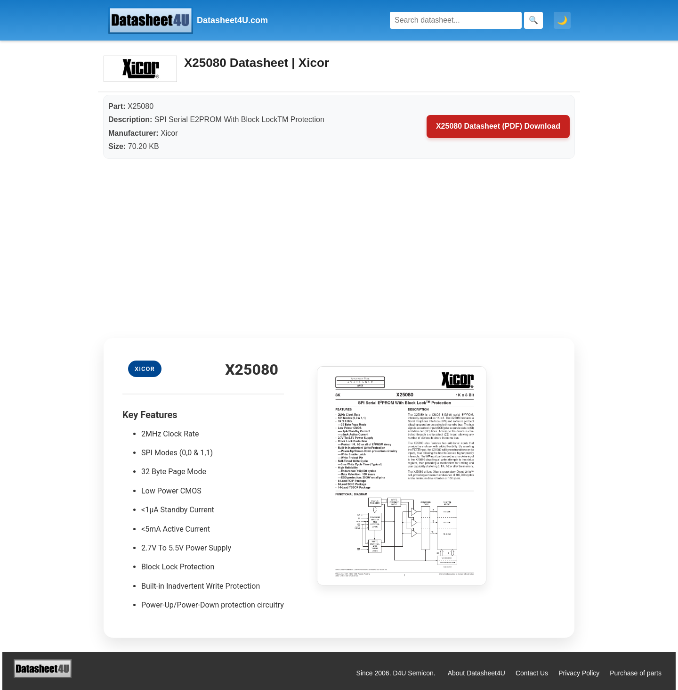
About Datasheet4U (476, 673)
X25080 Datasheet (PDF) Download (498, 126)
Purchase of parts (636, 673)
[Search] (456, 20)
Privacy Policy (578, 673)
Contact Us (532, 673)
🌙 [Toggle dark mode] (562, 20)
